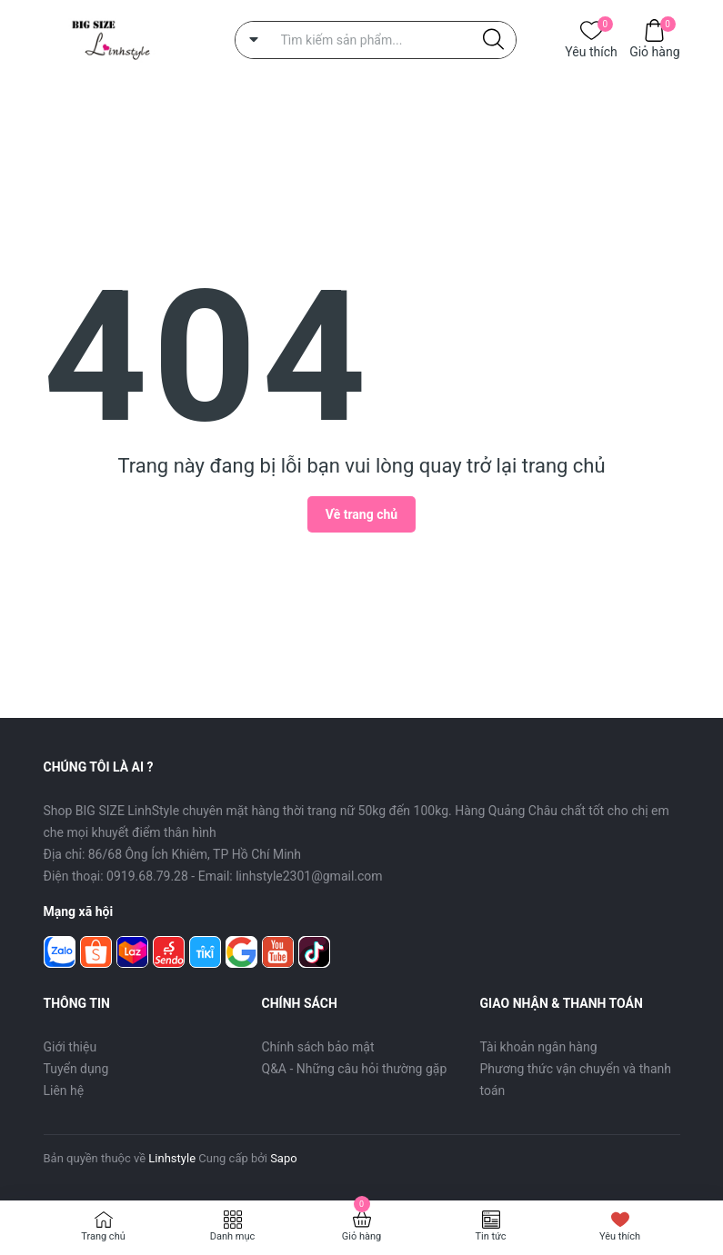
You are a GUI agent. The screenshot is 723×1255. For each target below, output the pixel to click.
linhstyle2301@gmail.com (309, 876)
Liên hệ (64, 1090)
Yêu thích (591, 50)
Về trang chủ (361, 514)
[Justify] (493, 40)
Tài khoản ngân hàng (538, 1047)
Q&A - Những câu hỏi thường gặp (354, 1068)
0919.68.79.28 (147, 876)
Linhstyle (172, 1158)
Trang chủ (103, 1236)
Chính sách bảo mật (318, 1047)
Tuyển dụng (76, 1068)
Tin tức (490, 1236)
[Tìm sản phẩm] (376, 40)
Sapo (283, 1158)
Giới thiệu (70, 1047)
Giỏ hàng (654, 50)
